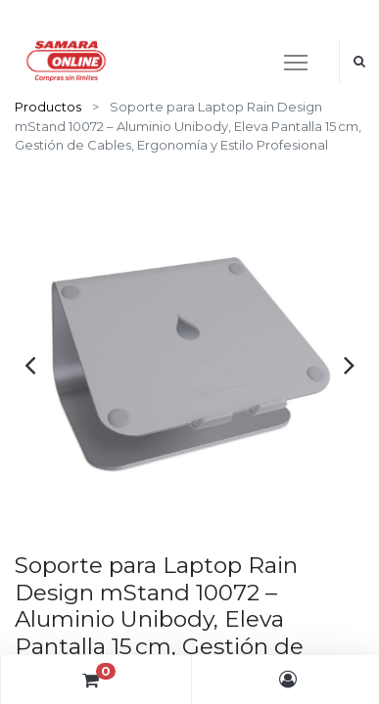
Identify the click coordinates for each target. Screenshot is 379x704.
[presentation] (30, 364)
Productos (48, 106)
